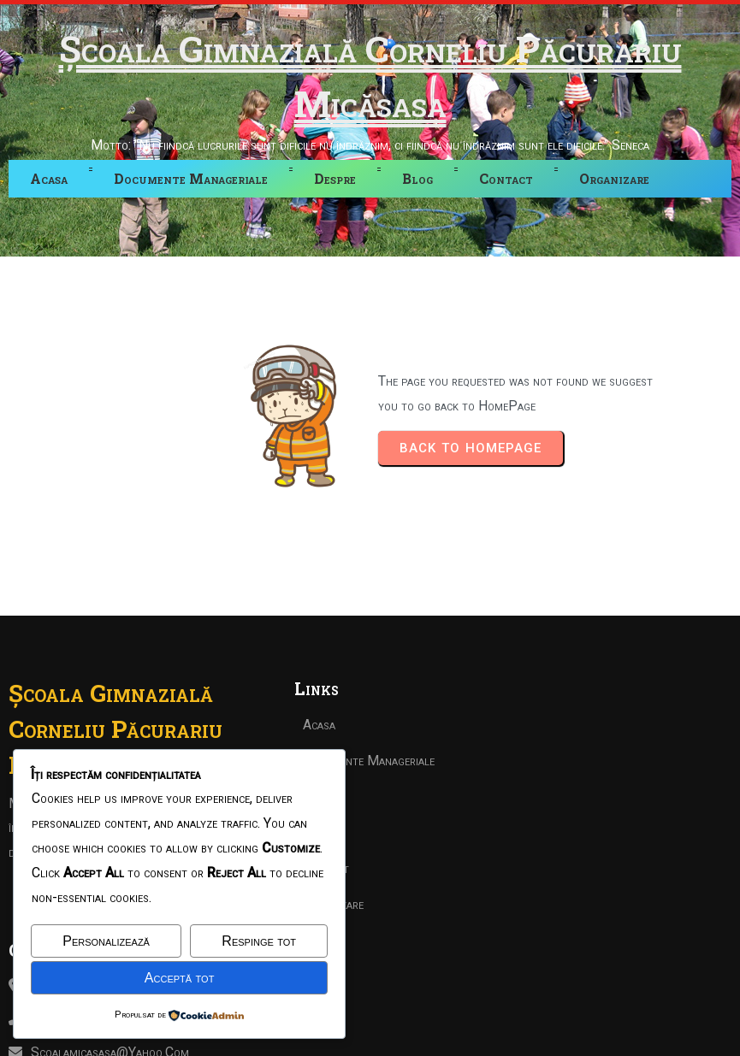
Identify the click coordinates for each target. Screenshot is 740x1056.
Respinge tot (259, 941)
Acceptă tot (180, 977)
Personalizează (106, 941)
